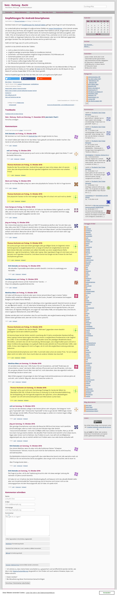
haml (87, 300)
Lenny (88, 317)
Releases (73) (92, 95)
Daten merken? (12, 576)
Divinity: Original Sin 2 (102, 155)
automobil (89, 236)
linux (87, 321)
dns (87, 269)
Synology (88, 367)
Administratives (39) (94, 77)
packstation (89, 335)
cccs (87, 254)
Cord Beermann (11, 279)
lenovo (88, 319)
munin (88, 330)
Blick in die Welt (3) (94, 88)
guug (87, 297)
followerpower (26, 84)
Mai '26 (98, 34)
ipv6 (87, 310)
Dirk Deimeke (10, 134)
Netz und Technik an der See (13, 97)
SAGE (87, 350)
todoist (88, 372)
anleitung (89, 230)
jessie (87, 313)
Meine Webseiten (21, 12)
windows (88, 392)
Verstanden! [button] (107, 592)
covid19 (88, 258)
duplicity (88, 278)
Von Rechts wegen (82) (95, 101)
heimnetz (89, 302)
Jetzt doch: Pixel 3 (52, 117)
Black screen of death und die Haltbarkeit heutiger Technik (21, 90)
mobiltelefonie (35, 84)
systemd (88, 369)
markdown (89, 326)
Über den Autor (47, 12)
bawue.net (89, 241)
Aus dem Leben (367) (94, 79)
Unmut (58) (91, 99)
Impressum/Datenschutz (64, 12)
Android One (33, 136)
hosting (88, 304)
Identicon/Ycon (15, 563)
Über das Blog (34, 12)
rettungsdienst (90, 345)
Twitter (88, 374)
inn (87, 306)
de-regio (88, 262)
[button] (12, 78)
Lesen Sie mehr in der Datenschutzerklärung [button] (40, 592)
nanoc (88, 332)
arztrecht (89, 234)
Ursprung (16, 159)
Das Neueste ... (88, 45)
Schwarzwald (12, 105)
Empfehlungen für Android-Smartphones (27, 18)
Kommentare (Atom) (92, 411)
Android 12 (8, 93)
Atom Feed (89, 407)
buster (88, 249)
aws (87, 238)
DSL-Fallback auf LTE (10, 95)
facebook (88, 286)
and (87, 227)
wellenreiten (90, 391)
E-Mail (7, 502)
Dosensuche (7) (93, 90)
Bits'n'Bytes (8, 82)
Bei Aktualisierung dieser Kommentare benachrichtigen (26, 578)
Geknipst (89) (93, 82)
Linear (21, 130)
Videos (88, 383)
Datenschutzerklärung (20, 570)
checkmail (89, 256)
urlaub (88, 376)
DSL (87, 276)
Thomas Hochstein (20, 21)
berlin (88, 243)
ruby (87, 346)
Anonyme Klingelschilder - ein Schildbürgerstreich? (60, 105)
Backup (88, 240)
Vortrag (88, 385)
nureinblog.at (89, 195)
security (88, 352)
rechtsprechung (91, 343)
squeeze (88, 357)
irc (87, 311)
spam (87, 354)
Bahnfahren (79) (94, 80)
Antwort (15, 145)
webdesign (89, 389)
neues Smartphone (55, 28)
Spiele (88, 356)
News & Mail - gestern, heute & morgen (15, 88)
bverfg (88, 251)
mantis (88, 324)
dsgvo (88, 275)
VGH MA (88, 381)
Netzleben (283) (93, 93)
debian (88, 264)
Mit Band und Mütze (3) (95, 92)
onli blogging (89, 155)
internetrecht (90, 308)
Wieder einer (20, 102)
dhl (87, 267)
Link (10, 145)
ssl (87, 361)
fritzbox (88, 293)
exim (87, 284)
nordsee (88, 334)
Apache (88, 232)
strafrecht (89, 363)
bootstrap (89, 247)
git (87, 295)
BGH (87, 245)
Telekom (88, 370)
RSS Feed (89, 405)
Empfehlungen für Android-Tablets (34, 25)
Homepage (9, 507)
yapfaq (88, 396)
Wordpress (89, 394)
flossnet (88, 289)
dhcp (87, 265)
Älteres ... (87, 46)
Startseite (8, 12)
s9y (87, 348)
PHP (87, 339)
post (87, 341)
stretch (88, 365)
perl (87, 337)
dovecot (88, 271)
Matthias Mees (10, 293)
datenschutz (90, 260)
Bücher (88, 253)
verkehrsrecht (90, 380)
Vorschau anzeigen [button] (11, 120)
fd (86, 287)
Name (7, 496)
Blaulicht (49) (92, 86)
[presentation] (19, 558)
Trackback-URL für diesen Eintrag (14, 114)
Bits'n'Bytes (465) (93, 84)
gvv (87, 298)
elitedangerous (90, 282)
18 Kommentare (17, 82)
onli (8, 151)
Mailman (88, 322)
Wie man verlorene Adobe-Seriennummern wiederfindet (97, 206)
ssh (87, 359)
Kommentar (9, 513)
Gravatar (8, 563)
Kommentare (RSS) (91, 409)
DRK (87, 273)
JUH (87, 315)
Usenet (88, 378)
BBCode (8, 552)
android (20, 84)
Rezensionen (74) (93, 97)
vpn (87, 387)
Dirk (38, 69)
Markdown (9, 542)
